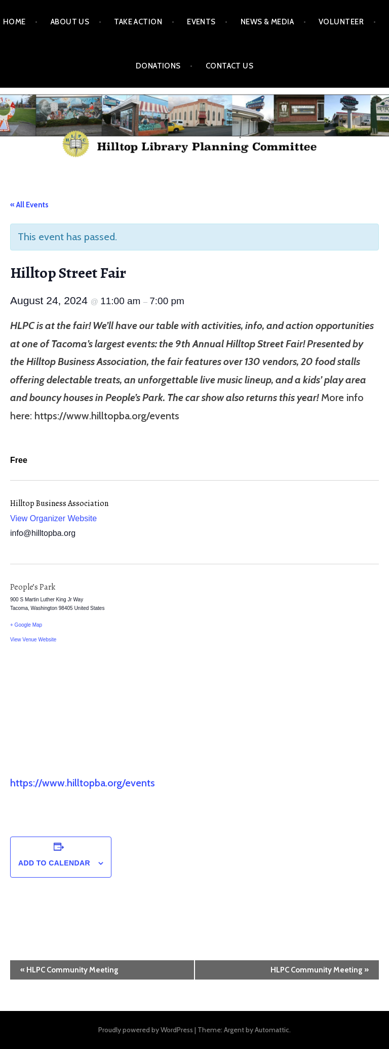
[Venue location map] (286, 669)
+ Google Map (26, 625)
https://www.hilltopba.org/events (82, 783)
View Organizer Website (53, 518)
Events (201, 21)
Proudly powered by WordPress (145, 1029)
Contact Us (230, 65)
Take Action (138, 21)
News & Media (267, 21)
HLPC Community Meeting (69, 969)
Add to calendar (54, 863)
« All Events (29, 204)
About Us (70, 21)
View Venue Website (33, 639)
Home (14, 21)
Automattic (272, 1029)
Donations (158, 65)
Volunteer (341, 21)
